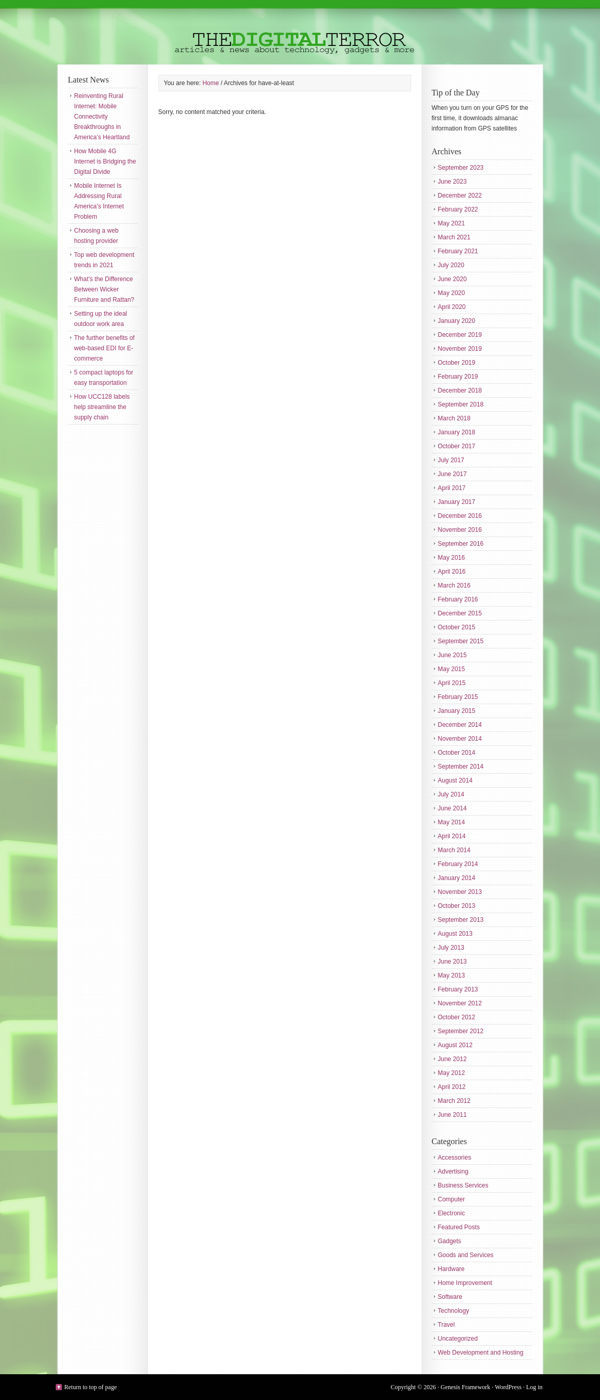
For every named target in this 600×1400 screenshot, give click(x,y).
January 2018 (457, 432)
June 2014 (452, 808)
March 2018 (454, 418)
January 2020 (457, 320)
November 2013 (460, 892)
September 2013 (461, 919)
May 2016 (451, 557)
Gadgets (449, 1241)
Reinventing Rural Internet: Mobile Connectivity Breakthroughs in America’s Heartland (102, 116)
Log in (534, 1387)
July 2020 (451, 265)
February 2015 (458, 697)
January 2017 (457, 502)
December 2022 (460, 195)
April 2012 (452, 1086)
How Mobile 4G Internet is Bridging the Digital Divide (105, 161)
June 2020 (452, 279)
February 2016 (458, 599)
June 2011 (452, 1114)
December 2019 (460, 334)
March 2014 (454, 850)
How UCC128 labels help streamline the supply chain (102, 407)
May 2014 (451, 822)
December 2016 (460, 515)
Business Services (463, 1185)
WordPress (508, 1387)
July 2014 (451, 794)
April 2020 (452, 307)
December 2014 (460, 724)
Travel (446, 1324)
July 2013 (451, 947)
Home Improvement (465, 1283)
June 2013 (452, 961)
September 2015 (461, 641)
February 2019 (458, 376)
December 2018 (460, 390)
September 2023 (461, 167)
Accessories (455, 1157)
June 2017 (452, 474)
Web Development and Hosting (481, 1352)
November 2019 (460, 348)
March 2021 (454, 237)
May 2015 (451, 669)
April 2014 (452, 836)
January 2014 (457, 878)
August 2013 (455, 933)
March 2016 (454, 585)
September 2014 (461, 766)
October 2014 (457, 752)
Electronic (451, 1213)
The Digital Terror (300, 32)
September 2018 (461, 404)
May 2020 (451, 293)
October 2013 (457, 905)
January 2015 (457, 710)
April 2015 (452, 683)
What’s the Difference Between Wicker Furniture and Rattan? (104, 289)
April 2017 (452, 488)
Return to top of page (90, 1387)
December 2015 (460, 613)
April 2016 (452, 571)
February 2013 (458, 989)
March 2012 (454, 1100)
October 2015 (457, 627)
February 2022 (458, 209)
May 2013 (451, 975)
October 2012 (457, 1017)
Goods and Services (466, 1255)
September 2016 (461, 543)
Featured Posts (459, 1227)
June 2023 (452, 181)
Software (450, 1296)
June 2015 (452, 655)
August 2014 (455, 780)
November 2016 (460, 529)
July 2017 (451, 460)
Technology (453, 1310)
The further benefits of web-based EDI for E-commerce (104, 348)
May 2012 (451, 1073)
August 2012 (455, 1045)
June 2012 (452, 1059)
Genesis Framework (465, 1387)
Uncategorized (458, 1338)
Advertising (453, 1171)
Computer (451, 1199)
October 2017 (457, 446)
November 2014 (460, 738)
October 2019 (457, 362)
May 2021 (451, 223)
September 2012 (461, 1031)
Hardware (451, 1269)
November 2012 (460, 1003)
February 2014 (458, 864)
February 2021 (458, 251)
